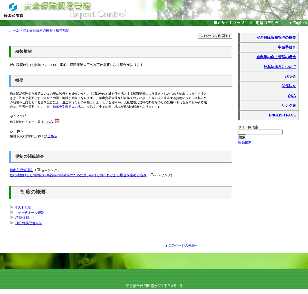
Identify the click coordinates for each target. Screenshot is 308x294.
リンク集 (289, 105)
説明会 (290, 76)
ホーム (14, 30)
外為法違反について (280, 67)
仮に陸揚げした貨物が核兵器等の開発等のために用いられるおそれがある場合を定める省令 (78, 175)
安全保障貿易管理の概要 (276, 37)
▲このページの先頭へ (181, 245)
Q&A (292, 96)
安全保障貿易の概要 (38, 30)
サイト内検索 (248, 127)
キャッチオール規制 (29, 213)
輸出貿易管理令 (21, 170)
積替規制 (62, 30)
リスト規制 (22, 208)
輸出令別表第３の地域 (69, 107)
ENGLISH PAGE (282, 115)
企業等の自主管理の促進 (276, 57)
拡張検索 (245, 142)
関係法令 (289, 86)
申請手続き (287, 47)
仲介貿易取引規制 (28, 223)
